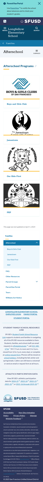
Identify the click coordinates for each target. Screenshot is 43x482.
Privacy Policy (19, 415)
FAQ (7, 271)
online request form (13, 355)
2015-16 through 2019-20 (27, 384)
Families (10, 43)
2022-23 (34, 381)
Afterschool (10, 243)
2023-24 (25, 381)
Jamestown (11, 254)
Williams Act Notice (14, 298)
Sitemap (33, 415)
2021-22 (9, 384)
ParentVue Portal (13, 287)
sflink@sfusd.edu (20, 346)
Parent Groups (12, 282)
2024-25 (16, 381)
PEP (8, 265)
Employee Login (13, 314)
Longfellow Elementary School (21, 312)
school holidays (10, 358)
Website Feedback (14, 418)
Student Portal (21, 318)
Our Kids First (12, 259)
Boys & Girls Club (14, 249)
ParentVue (15, 8)
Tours (8, 292)
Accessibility (8, 412)
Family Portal (30, 314)
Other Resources (13, 276)
